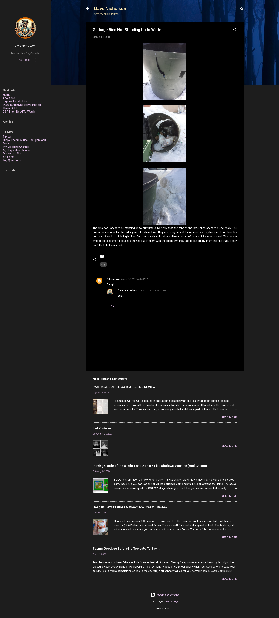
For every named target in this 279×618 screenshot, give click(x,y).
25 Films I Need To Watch (19, 111)
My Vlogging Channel (16, 146)
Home (6, 94)
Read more (229, 417)
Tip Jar (7, 136)
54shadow (113, 279)
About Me (9, 98)
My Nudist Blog (12, 153)
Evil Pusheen (102, 428)
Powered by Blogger (165, 594)
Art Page (8, 157)
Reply (110, 306)
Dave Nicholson (110, 8)
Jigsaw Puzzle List (15, 101)
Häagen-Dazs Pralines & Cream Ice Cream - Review (130, 507)
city (103, 264)
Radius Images (172, 601)
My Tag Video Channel (16, 150)
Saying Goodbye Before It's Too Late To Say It (126, 548)
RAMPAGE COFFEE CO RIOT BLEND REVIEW (124, 387)
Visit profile (25, 60)
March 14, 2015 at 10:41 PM (152, 290)
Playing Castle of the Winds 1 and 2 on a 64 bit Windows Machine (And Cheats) (150, 466)
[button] (235, 30)
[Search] (242, 9)
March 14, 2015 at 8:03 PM (134, 279)
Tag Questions (12, 160)
